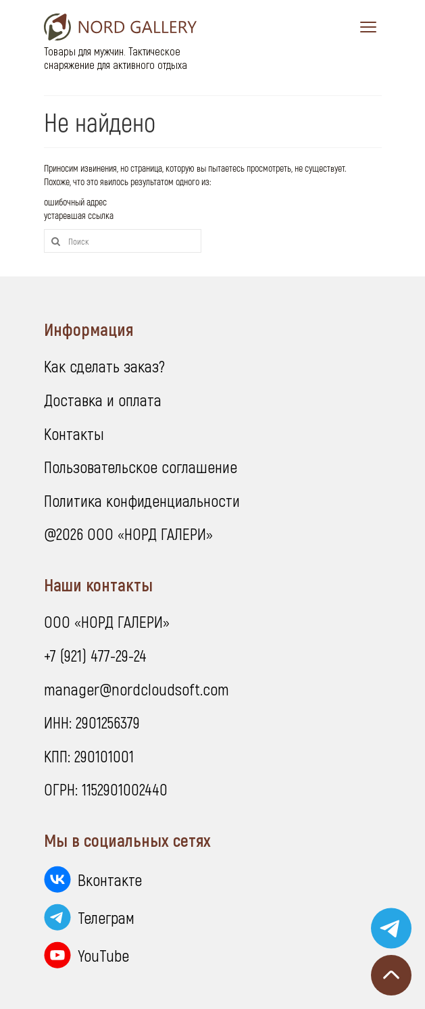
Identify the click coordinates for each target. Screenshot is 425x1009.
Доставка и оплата (102, 400)
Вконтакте (110, 879)
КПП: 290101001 (89, 756)
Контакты (74, 433)
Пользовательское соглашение (140, 466)
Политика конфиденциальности (142, 500)
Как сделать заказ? (104, 366)
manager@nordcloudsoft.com (136, 689)
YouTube (103, 955)
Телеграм (106, 917)
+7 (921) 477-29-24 (95, 655)
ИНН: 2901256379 (92, 722)
